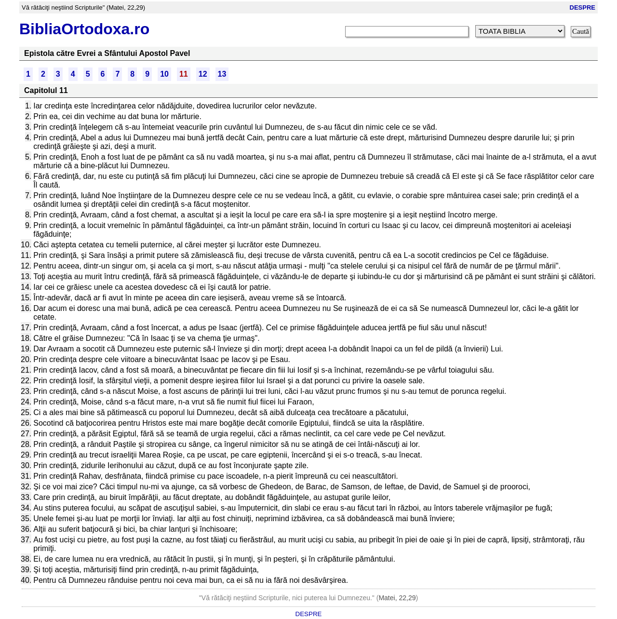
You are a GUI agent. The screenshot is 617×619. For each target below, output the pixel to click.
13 (222, 74)
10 (164, 74)
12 (203, 74)
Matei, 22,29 (397, 598)
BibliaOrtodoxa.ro (84, 29)
